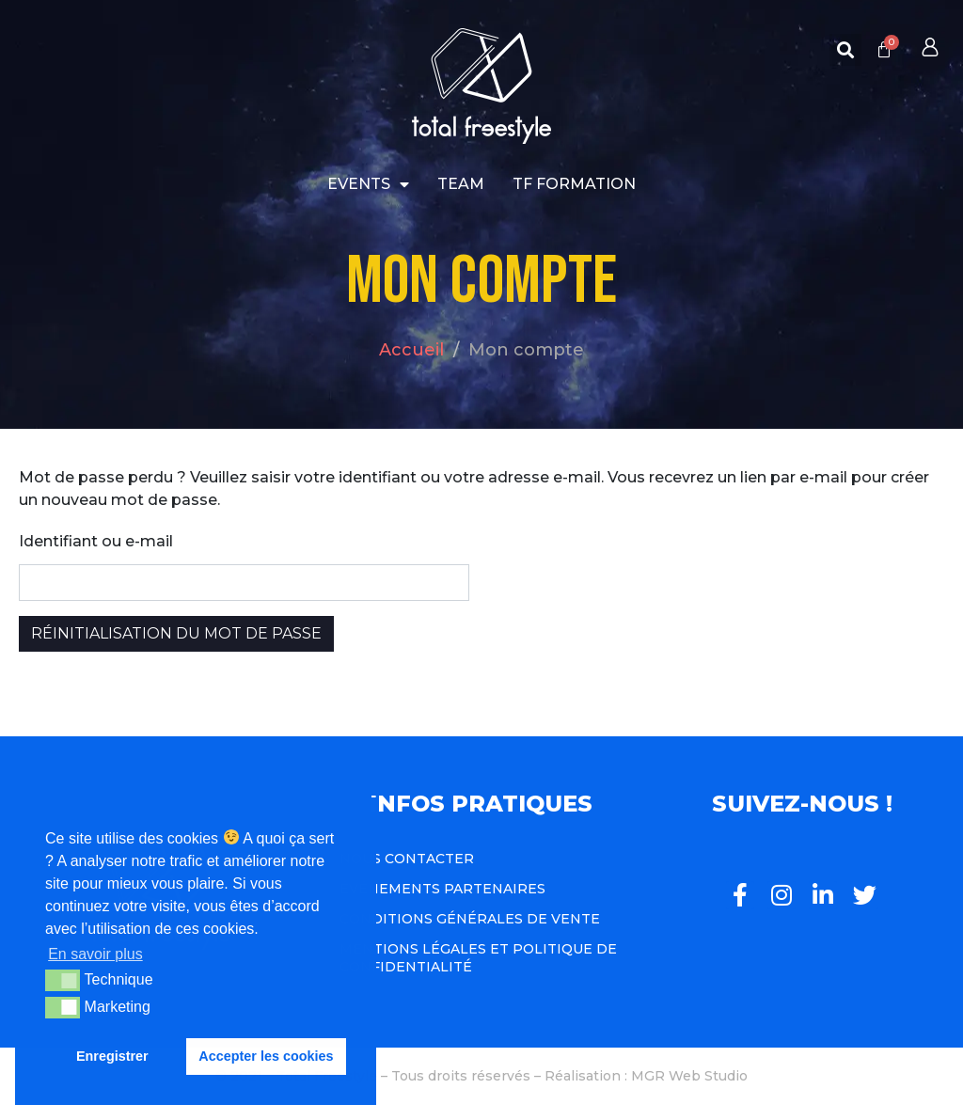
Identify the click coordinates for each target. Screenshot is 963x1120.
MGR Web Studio (689, 1075)
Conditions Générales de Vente (469, 918)
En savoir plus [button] (95, 954)
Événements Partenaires (442, 888)
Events (368, 184)
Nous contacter (406, 858)
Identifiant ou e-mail (96, 541)
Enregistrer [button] (112, 1056)
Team (460, 184)
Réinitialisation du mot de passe (176, 633)
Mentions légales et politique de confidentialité (478, 957)
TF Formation (574, 184)
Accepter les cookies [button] (265, 1056)
